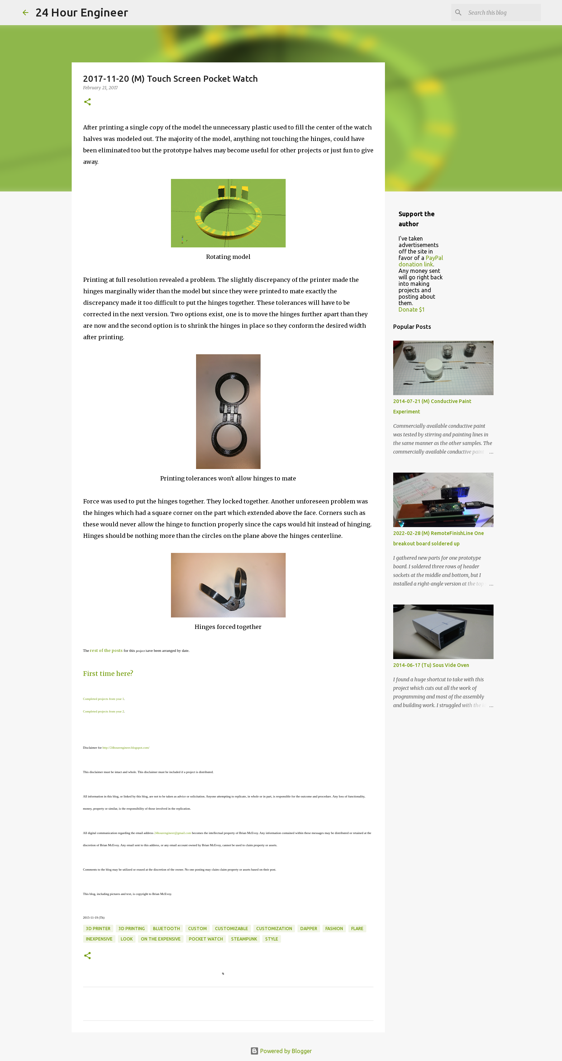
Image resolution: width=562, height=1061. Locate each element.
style (271, 939)
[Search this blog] (503, 12)
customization (274, 928)
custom (197, 928)
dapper (308, 928)
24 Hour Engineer (81, 12)
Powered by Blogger (281, 1051)
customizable (231, 928)
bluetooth (166, 928)
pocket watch (206, 939)
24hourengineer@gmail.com (172, 833)
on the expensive (161, 939)
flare (357, 928)
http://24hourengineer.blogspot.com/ (126, 747)
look (127, 939)
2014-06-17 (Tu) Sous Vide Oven (431, 665)
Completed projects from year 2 (103, 711)
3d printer (98, 928)
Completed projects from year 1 (103, 699)
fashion (334, 928)
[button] (87, 102)
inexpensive (99, 939)
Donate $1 (412, 309)
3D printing (132, 928)
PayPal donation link (421, 261)
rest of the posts (106, 650)
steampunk (244, 939)
